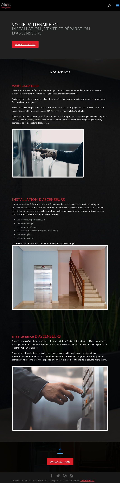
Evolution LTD (87, 480)
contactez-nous (25, 44)
